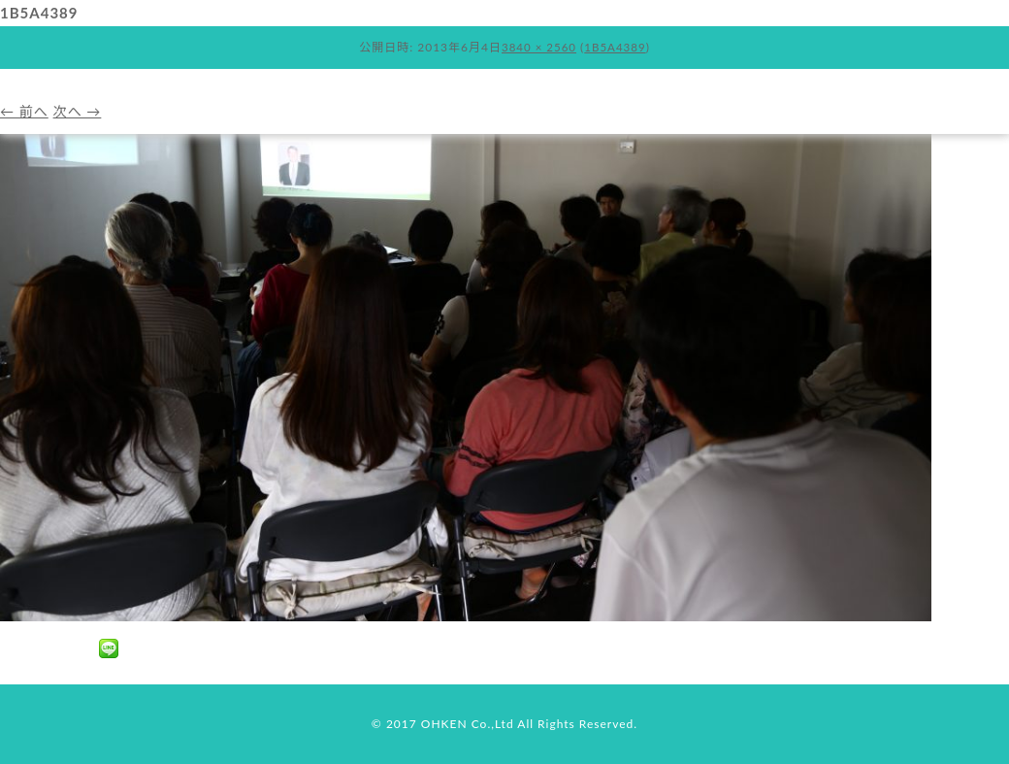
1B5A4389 (617, 47)
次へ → (82, 110)
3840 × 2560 (537, 47)
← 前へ (25, 110)
